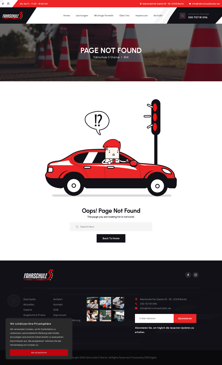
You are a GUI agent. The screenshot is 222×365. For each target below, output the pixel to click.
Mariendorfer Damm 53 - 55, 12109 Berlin (163, 3)
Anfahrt (57, 299)
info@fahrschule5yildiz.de (206, 3)
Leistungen (82, 15)
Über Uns (124, 15)
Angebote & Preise (34, 315)
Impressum (142, 15)
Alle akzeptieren (39, 352)
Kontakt (158, 15)
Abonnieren (185, 318)
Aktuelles (28, 304)
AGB (55, 309)
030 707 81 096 (148, 303)
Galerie (27, 309)
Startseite (29, 299)
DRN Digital (150, 357)
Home (66, 15)
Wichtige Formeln (103, 15)
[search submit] (77, 226)
